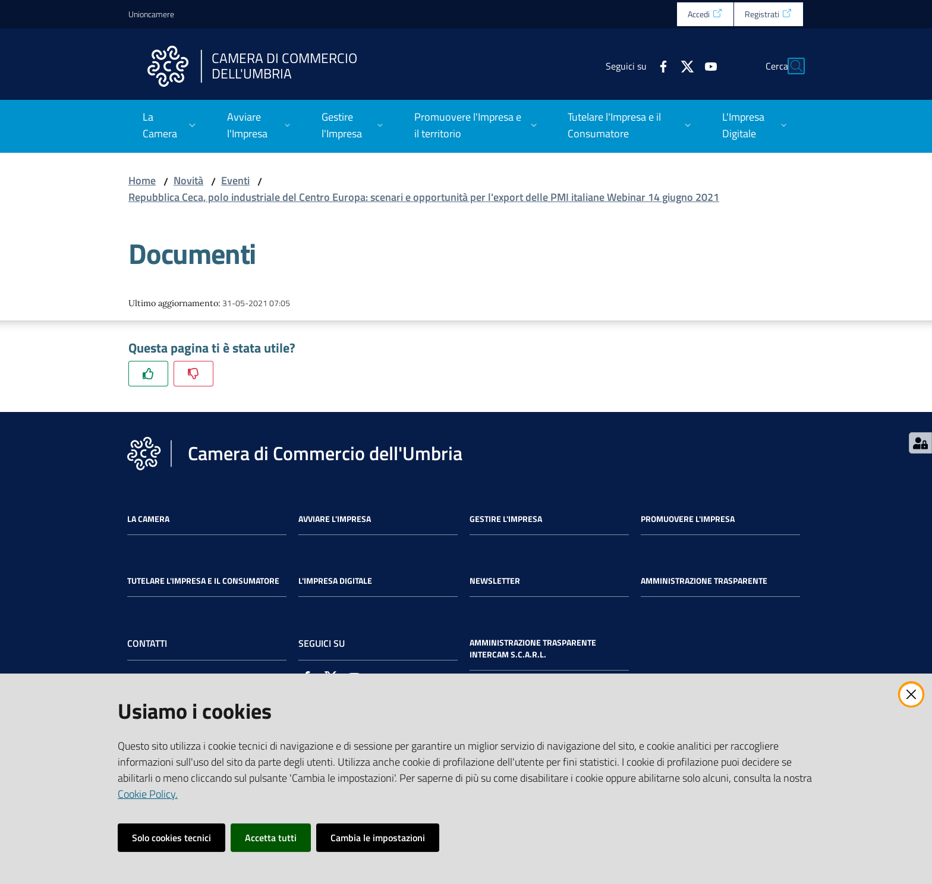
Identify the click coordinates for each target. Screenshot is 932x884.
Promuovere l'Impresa (688, 519)
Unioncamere (151, 14)
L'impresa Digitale (335, 581)
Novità (188, 180)
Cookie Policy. (148, 794)
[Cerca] (789, 66)
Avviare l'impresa (334, 519)
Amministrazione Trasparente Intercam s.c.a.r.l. (533, 648)
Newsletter (495, 581)
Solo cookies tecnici (171, 837)
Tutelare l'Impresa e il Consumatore (203, 581)
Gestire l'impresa (506, 519)
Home (142, 180)
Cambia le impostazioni (377, 837)
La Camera (148, 519)
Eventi (235, 180)
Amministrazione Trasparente (704, 581)
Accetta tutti (271, 837)
